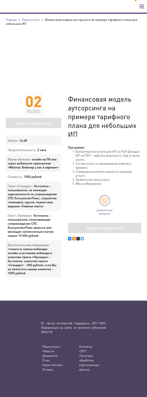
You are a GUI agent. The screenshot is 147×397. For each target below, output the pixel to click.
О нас (46, 360)
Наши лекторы (52, 365)
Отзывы (47, 369)
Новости (48, 351)
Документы (50, 356)
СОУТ (83, 351)
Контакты (85, 346)
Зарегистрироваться (33, 122)
